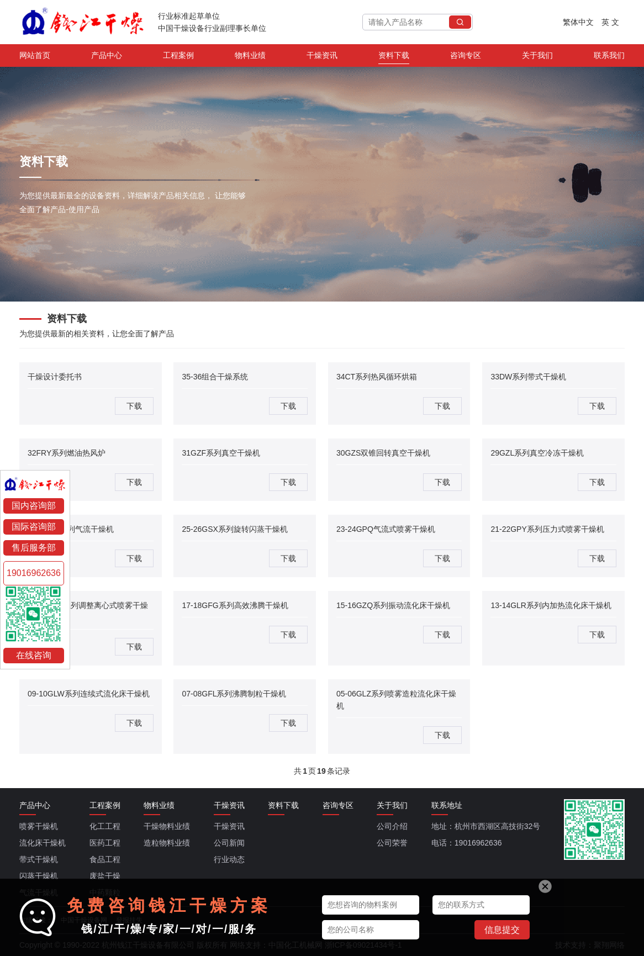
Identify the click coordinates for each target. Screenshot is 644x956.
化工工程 (104, 826)
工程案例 (178, 57)
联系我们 (609, 57)
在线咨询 (33, 655)
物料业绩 (250, 57)
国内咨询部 (34, 505)
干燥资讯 (322, 57)
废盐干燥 (104, 876)
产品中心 (106, 57)
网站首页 (34, 57)
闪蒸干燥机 (38, 876)
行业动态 (229, 859)
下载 (134, 406)
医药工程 (104, 842)
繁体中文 (578, 22)
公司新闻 (229, 842)
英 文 (610, 22)
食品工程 (104, 859)
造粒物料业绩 (167, 842)
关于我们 (537, 57)
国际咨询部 (34, 526)
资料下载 (393, 57)
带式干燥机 (38, 859)
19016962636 (34, 573)
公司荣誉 (392, 842)
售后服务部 (34, 547)
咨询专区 (465, 57)
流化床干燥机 (42, 842)
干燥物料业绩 (167, 826)
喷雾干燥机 (38, 826)
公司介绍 (392, 826)
